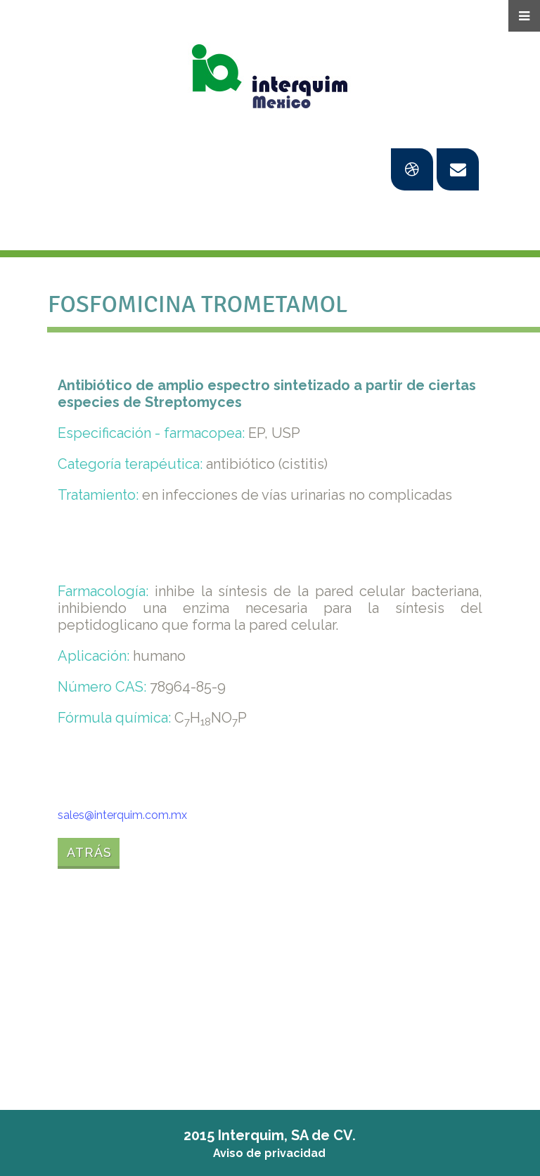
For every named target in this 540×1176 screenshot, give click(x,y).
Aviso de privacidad (269, 1153)
